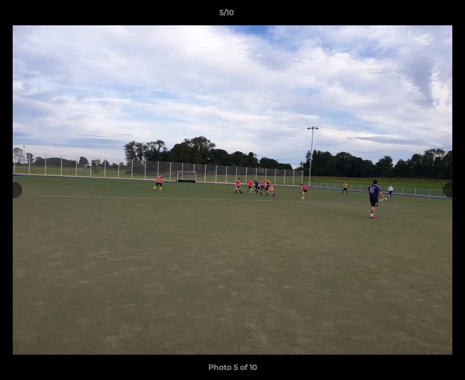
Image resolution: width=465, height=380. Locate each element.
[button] (420, 15)
